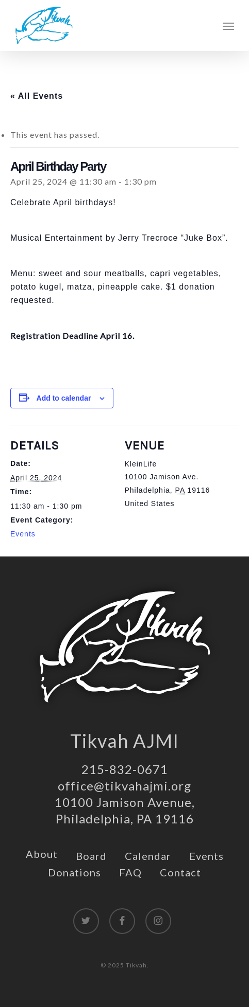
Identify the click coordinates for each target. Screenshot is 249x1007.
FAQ (130, 872)
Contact (180, 872)
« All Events (36, 96)
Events (23, 534)
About (42, 854)
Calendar (148, 856)
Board (91, 856)
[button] (228, 26)
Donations (74, 872)
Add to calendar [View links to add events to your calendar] (64, 398)
